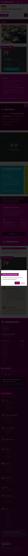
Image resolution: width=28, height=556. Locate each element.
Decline (23, 283)
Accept (17, 283)
